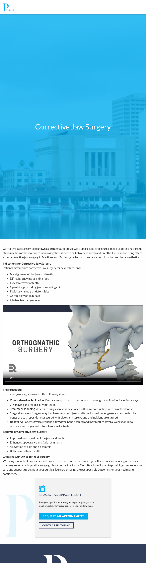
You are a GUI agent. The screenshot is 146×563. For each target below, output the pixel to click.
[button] (73, 493)
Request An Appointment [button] (63, 516)
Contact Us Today (56, 525)
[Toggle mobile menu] (141, 7)
